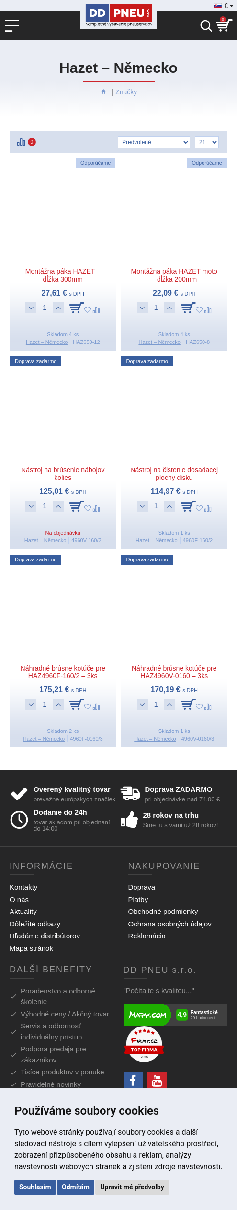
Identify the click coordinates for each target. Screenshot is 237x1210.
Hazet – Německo (47, 342)
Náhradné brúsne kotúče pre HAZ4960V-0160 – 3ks (174, 672)
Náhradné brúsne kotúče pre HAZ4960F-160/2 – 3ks (63, 672)
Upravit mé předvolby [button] (132, 1187)
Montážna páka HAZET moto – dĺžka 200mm (174, 275)
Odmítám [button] (76, 1187)
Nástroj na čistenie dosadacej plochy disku (174, 474)
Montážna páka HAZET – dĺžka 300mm (63, 275)
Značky (126, 92)
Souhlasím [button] (35, 1187)
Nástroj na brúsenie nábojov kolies (62, 474)
